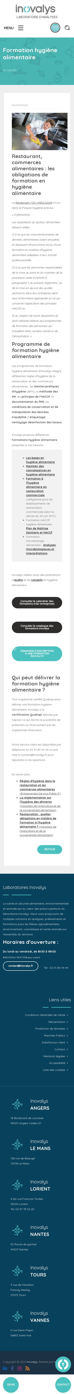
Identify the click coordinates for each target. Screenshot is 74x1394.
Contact (59, 1049)
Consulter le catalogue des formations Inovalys (37, 627)
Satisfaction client (53, 1042)
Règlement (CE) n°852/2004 (34, 202)
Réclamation (57, 1022)
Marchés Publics (54, 1035)
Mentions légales (54, 1056)
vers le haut (63, 1364)
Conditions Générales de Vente (45, 1015)
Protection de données (50, 1028)
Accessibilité (57, 1063)
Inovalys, (32, 1362)
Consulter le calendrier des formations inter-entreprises (37, 602)
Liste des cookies (54, 1070)
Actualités (10, 70)
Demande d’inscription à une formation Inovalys (37, 653)
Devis (11, 1384)
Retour (49, 849)
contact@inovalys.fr (20, 966)
